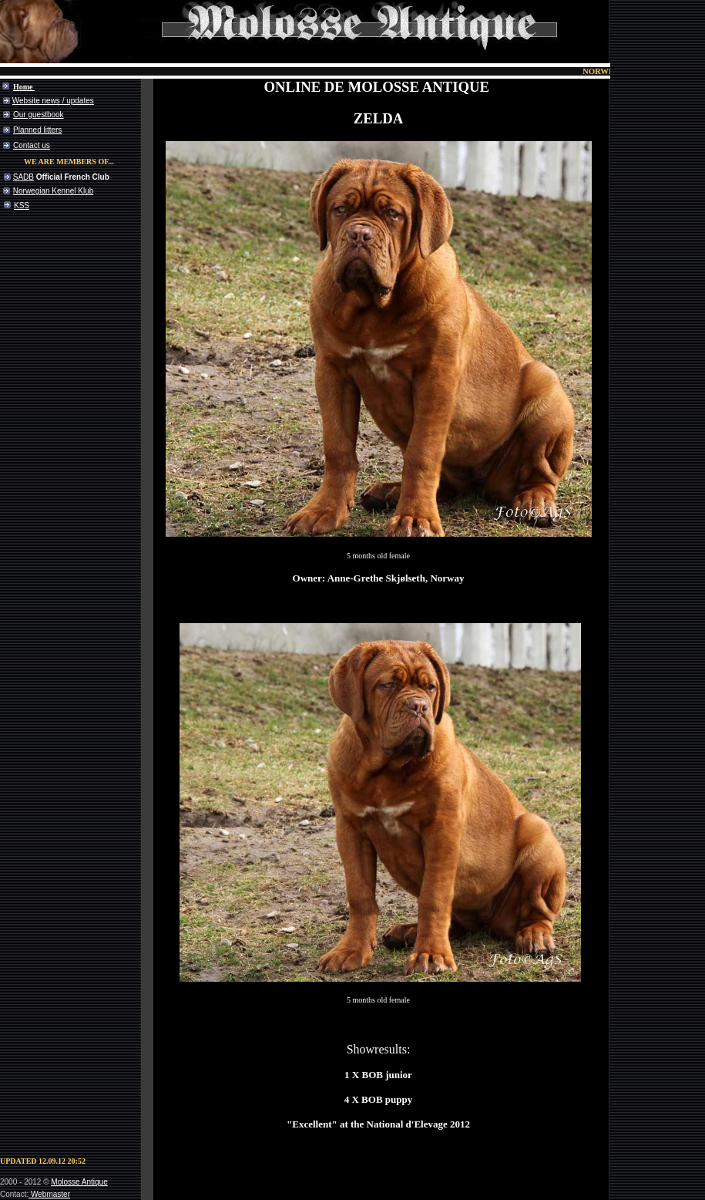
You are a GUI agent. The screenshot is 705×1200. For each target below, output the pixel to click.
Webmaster (50, 1194)
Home (24, 87)
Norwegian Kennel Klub (53, 191)
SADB (23, 177)
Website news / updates (53, 100)
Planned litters (37, 130)
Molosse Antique (79, 1182)
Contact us (31, 145)
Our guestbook (38, 114)
